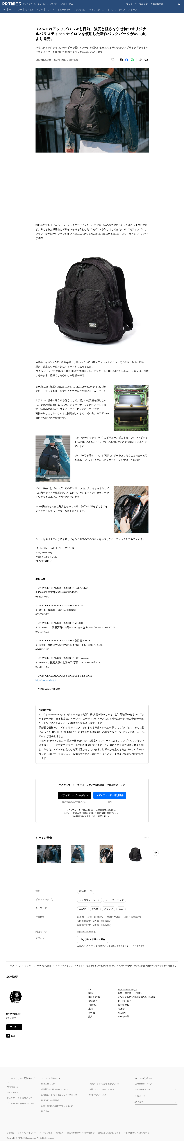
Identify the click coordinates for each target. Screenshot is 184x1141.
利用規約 (59, 1132)
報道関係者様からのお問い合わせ (81, 1132)
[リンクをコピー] (146, 59)
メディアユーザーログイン (74, 795)
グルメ (122, 9)
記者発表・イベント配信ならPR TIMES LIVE (59, 1094)
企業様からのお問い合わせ (109, 1132)
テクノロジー (15, 9)
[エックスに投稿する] (121, 59)
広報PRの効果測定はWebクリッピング (57, 1105)
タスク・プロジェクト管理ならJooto (104, 1083)
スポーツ (132, 9)
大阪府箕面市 (84, 921)
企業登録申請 (157, 4)
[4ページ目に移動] (148, 837)
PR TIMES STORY (48, 1083)
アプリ (40, 9)
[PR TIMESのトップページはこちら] (37, 4)
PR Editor (45, 1111)
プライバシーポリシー (27, 1132)
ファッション (79, 9)
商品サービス (86, 891)
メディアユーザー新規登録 (109, 795)
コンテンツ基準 (46, 1132)
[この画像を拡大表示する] (49, 854)
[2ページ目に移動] (145, 837)
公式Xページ (140, 1096)
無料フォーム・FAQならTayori (101, 1089)
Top (4, 9)
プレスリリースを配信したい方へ (20, 1103)
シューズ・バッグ (114, 900)
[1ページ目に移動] (144, 837)
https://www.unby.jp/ (46, 680)
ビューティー (64, 9)
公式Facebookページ (143, 1083)
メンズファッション (89, 900)
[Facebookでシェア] (126, 59)
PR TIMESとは (12, 1087)
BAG (121, 909)
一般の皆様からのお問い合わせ (136, 1132)
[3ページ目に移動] (146, 837)
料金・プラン (12, 1092)
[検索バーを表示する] (179, 4)
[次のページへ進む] (156, 853)
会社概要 (10, 1132)
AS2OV (83, 909)
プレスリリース (26, 966)
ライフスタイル (96, 9)
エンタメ (50, 9)
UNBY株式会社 (44, 966)
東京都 (80, 917)
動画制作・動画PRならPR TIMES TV (56, 1089)
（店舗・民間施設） (95, 917)
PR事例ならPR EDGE (97, 1094)
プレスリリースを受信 (137, 4)
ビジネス (111, 9)
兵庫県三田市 (84, 925)
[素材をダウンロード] (140, 59)
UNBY (95, 909)
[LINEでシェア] (132, 59)
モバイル (29, 9)
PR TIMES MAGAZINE (50, 1100)
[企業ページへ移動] (15, 998)
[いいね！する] (112, 59)
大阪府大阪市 (113, 917)
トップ (11, 966)
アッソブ (108, 909)
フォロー (14, 1027)
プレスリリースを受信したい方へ (20, 1098)
